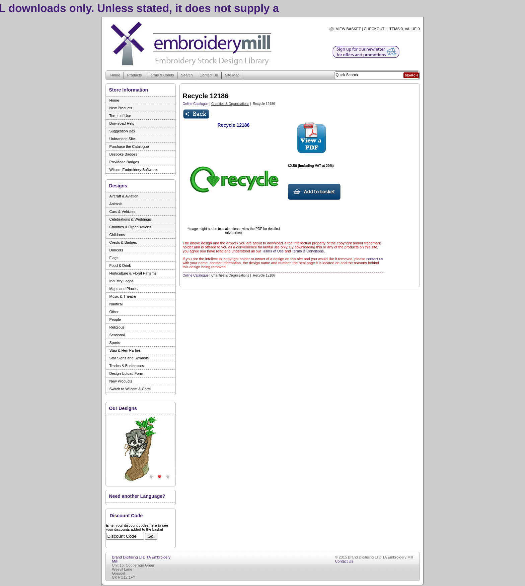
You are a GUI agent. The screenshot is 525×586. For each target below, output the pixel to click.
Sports (114, 343)
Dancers (116, 250)
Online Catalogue (196, 104)
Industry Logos (121, 281)
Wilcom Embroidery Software (133, 170)
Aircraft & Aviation (124, 196)
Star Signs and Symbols (129, 358)
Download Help (122, 123)
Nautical (116, 304)
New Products (120, 108)
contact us (374, 259)
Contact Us (209, 75)
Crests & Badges (123, 242)
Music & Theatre (122, 296)
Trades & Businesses (126, 366)
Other (114, 312)
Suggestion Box (122, 131)
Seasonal (117, 335)
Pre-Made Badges (124, 162)
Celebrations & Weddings (130, 219)
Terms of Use (120, 116)
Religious (117, 327)
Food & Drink (120, 265)
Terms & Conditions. (308, 251)
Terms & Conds (161, 75)
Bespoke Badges (123, 154)
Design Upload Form (126, 373)
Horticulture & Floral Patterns (133, 273)
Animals (116, 204)
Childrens (117, 235)
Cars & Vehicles (122, 212)
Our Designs (123, 408)
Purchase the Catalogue (129, 146)
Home (115, 75)
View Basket (348, 29)
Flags (114, 258)
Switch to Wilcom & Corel (130, 389)
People (115, 319)
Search (187, 75)
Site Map (232, 75)
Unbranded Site (122, 139)
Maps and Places (123, 289)
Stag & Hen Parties (125, 350)
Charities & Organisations (130, 227)
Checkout (374, 29)
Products (134, 75)
